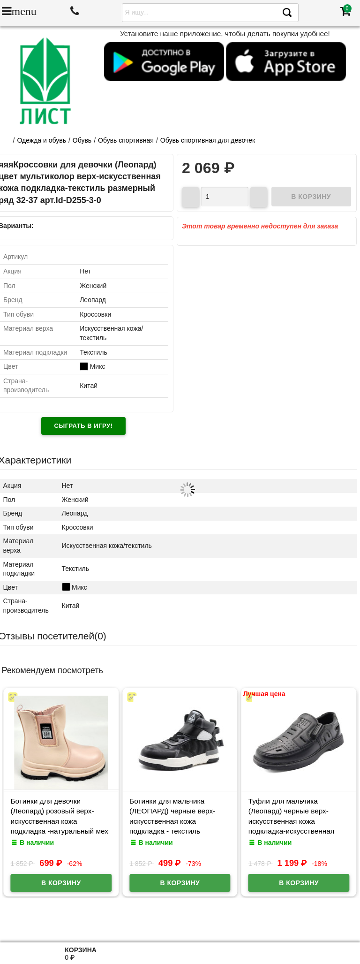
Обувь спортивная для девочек (207, 140)
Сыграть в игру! (83, 425)
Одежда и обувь (41, 140)
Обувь (82, 140)
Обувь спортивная (126, 140)
